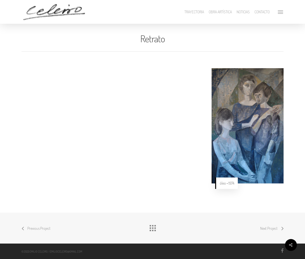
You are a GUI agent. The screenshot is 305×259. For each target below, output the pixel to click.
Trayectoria (194, 12)
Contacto (262, 12)
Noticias (243, 12)
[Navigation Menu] (281, 12)
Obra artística (220, 12)
